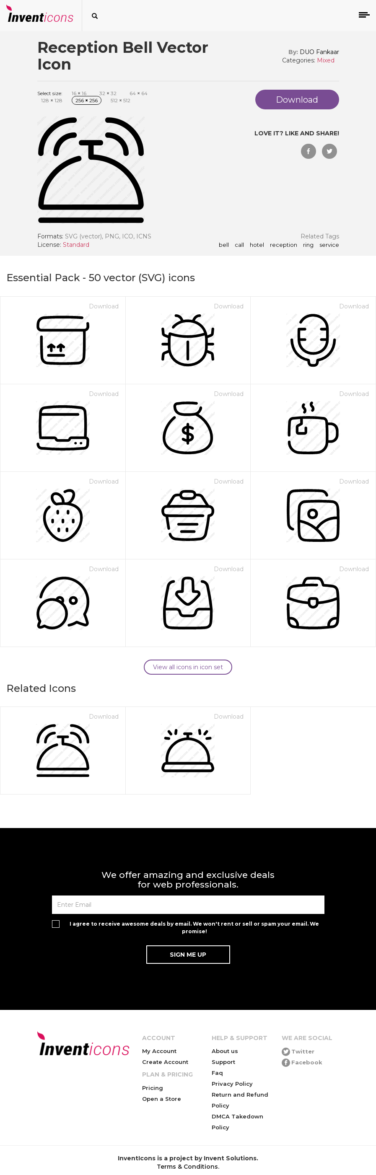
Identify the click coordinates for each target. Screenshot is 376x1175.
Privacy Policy (232, 1083)
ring (308, 245)
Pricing (152, 1087)
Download (104, 306)
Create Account (165, 1062)
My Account (159, 1051)
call (239, 245)
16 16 (79, 93)
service (329, 245)
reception (283, 245)
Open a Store (161, 1098)
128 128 (51, 100)
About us (225, 1051)
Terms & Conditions (187, 1166)
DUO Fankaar (319, 52)
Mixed (326, 60)
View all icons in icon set (188, 667)
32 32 (108, 93)
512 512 (120, 100)
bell (224, 245)
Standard (76, 244)
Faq (217, 1072)
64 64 (139, 93)
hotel (257, 245)
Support (223, 1062)
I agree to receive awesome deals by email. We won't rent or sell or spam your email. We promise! (194, 927)
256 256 (86, 100)
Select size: (49, 93)
